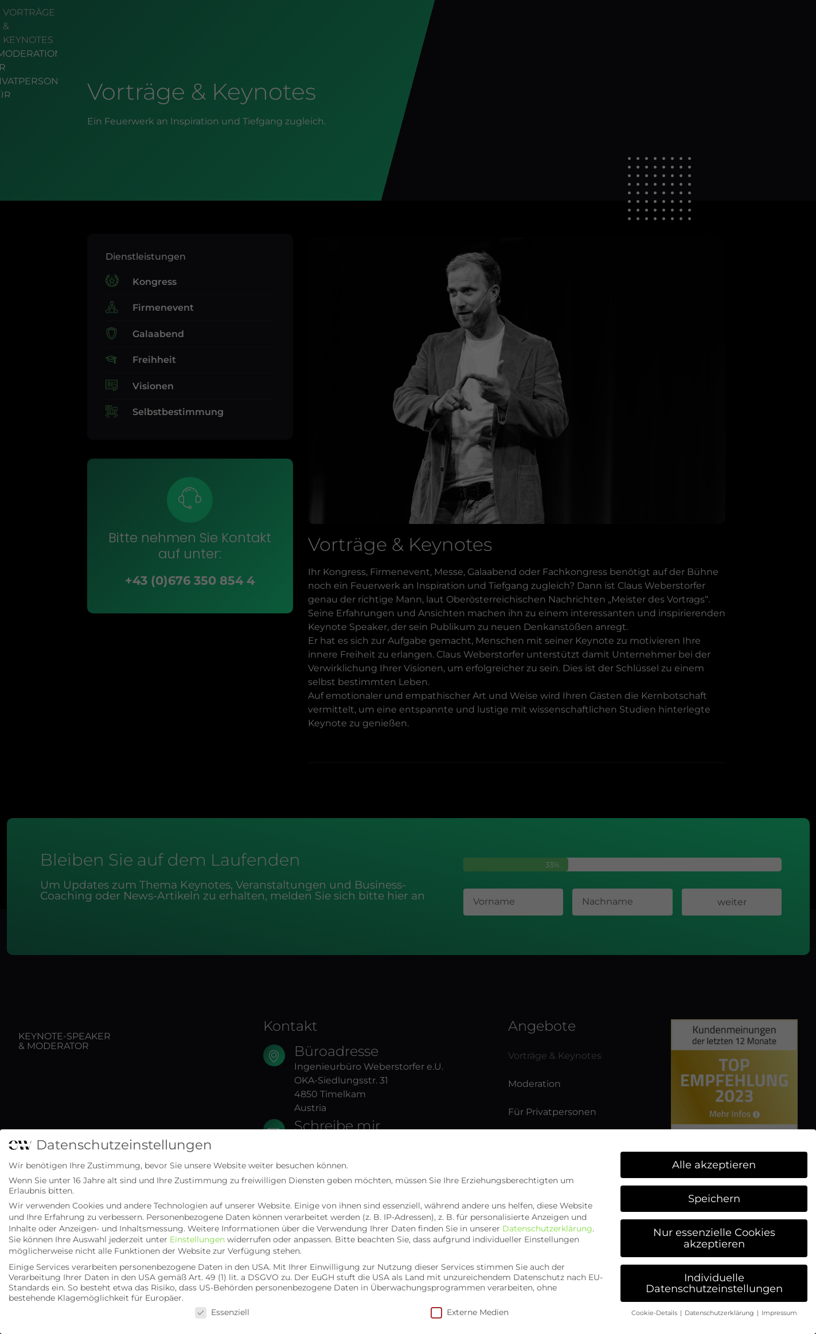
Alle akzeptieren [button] (714, 1165)
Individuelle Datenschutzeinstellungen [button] (714, 1283)
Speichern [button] (714, 1198)
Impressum (779, 1313)
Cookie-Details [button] (655, 1313)
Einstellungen (197, 1239)
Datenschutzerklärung (547, 1228)
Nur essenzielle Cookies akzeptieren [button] (714, 1238)
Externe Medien (470, 1312)
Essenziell (222, 1312)
